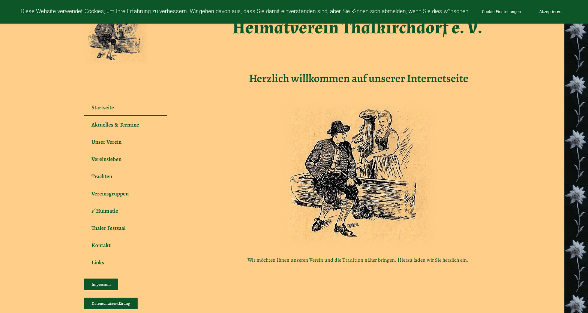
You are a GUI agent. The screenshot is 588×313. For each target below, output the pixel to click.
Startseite (103, 107)
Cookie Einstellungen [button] (501, 11)
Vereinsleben (107, 159)
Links (98, 262)
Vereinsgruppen (112, 193)
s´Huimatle (105, 211)
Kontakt (101, 245)
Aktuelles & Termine (115, 124)
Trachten (104, 176)
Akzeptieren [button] (550, 11)
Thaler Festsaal (109, 228)
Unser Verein (108, 142)
